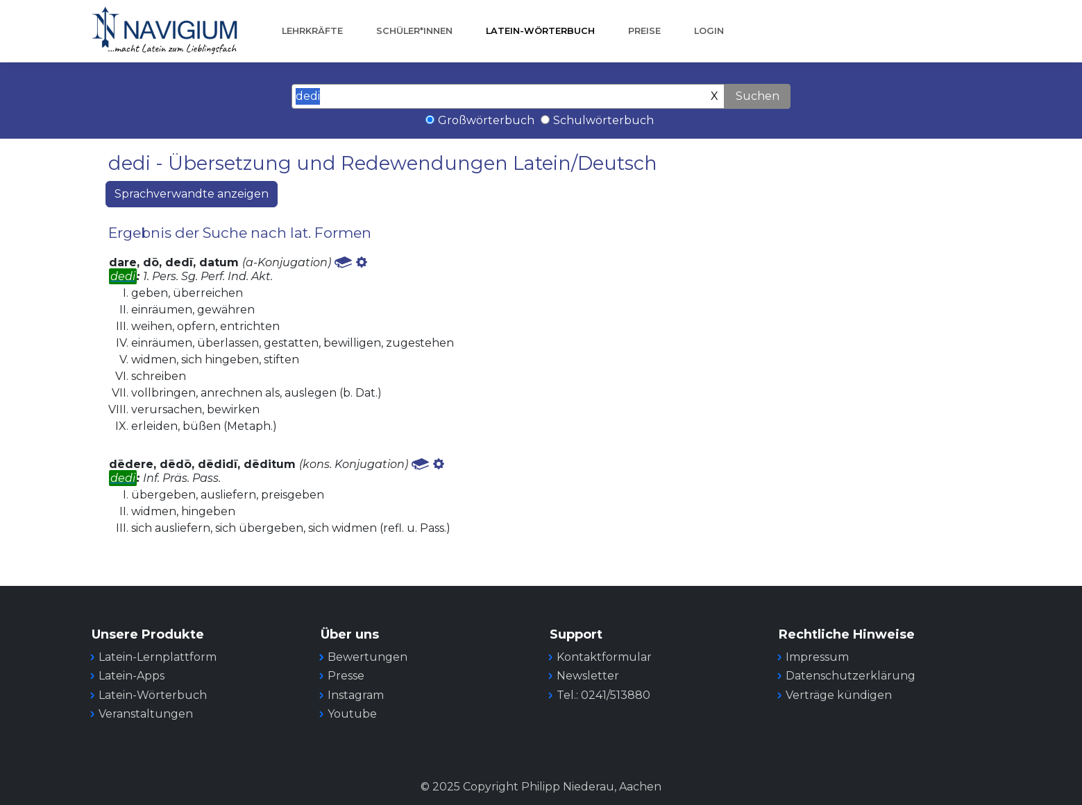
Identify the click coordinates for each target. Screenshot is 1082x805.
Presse (346, 675)
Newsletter (588, 675)
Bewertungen (367, 657)
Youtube (352, 713)
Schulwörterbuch (603, 120)
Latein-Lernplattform (158, 657)
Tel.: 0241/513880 (603, 695)
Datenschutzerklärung (850, 675)
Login (709, 31)
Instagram (356, 695)
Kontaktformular (604, 657)
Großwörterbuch (486, 120)
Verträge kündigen (839, 695)
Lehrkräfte (312, 31)
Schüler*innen (414, 31)
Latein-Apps (131, 675)
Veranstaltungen (146, 713)
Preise (644, 31)
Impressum (817, 657)
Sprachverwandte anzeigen (192, 193)
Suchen (757, 96)
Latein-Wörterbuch (540, 31)
